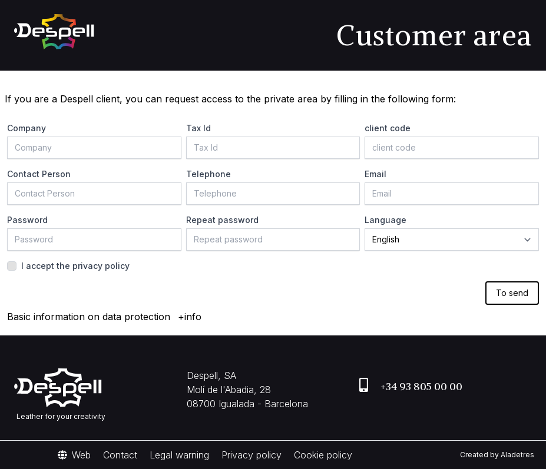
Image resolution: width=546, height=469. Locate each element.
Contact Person (39, 174)
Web (74, 455)
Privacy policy (251, 455)
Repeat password (222, 220)
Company (26, 128)
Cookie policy (323, 455)
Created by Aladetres (497, 454)
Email (375, 174)
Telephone (208, 174)
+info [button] (189, 316)
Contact (120, 455)
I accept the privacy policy (75, 266)
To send (512, 293)
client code (388, 128)
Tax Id (198, 128)
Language (385, 220)
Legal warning (179, 455)
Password (27, 220)
